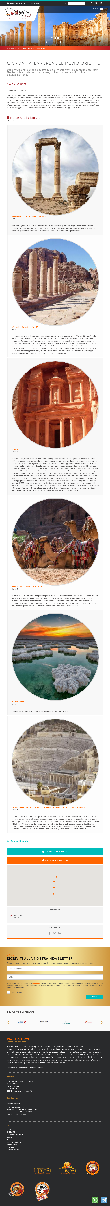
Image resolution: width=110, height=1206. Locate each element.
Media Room (12, 1145)
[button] (55, 851)
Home (9, 1129)
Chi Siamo (11, 1132)
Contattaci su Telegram (104, 1200)
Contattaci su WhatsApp (95, 1200)
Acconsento (17, 992)
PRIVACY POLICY (13, 1150)
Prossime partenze (15, 1134)
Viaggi (13, 48)
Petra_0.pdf (18, 915)
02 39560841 (37, 3)
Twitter (55, 933)
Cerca (65, 3)
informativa (36, 983)
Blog (9, 1140)
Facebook (49, 933)
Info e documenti (14, 1142)
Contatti (10, 1147)
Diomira (18, 13)
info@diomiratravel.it (16, 3)
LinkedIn (60, 933)
